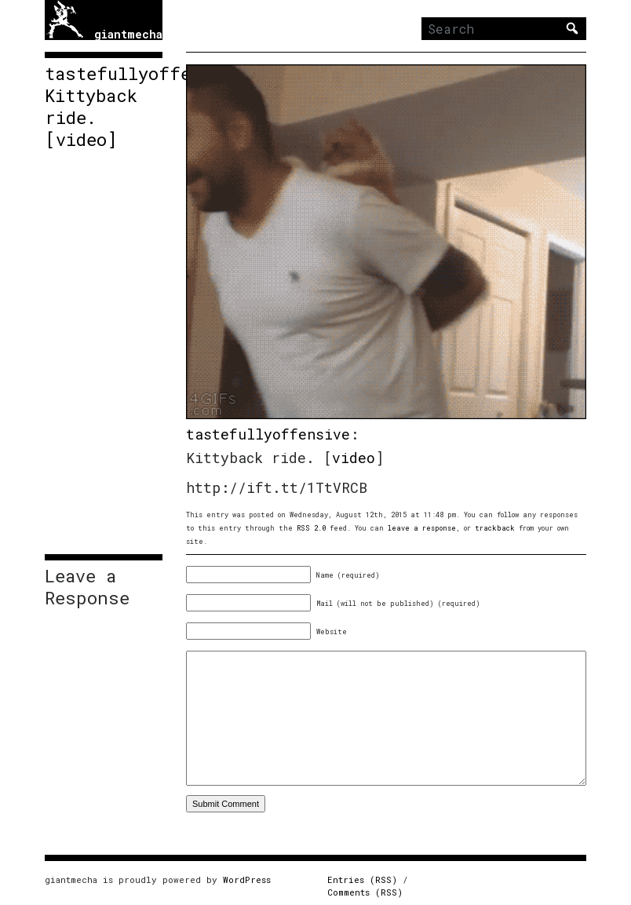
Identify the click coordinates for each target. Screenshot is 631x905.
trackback (495, 528)
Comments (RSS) (365, 892)
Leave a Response (87, 587)
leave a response (422, 528)
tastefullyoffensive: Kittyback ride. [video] (103, 107)
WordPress (247, 879)
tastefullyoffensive (268, 434)
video (353, 457)
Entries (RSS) (362, 879)
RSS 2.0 (311, 528)
